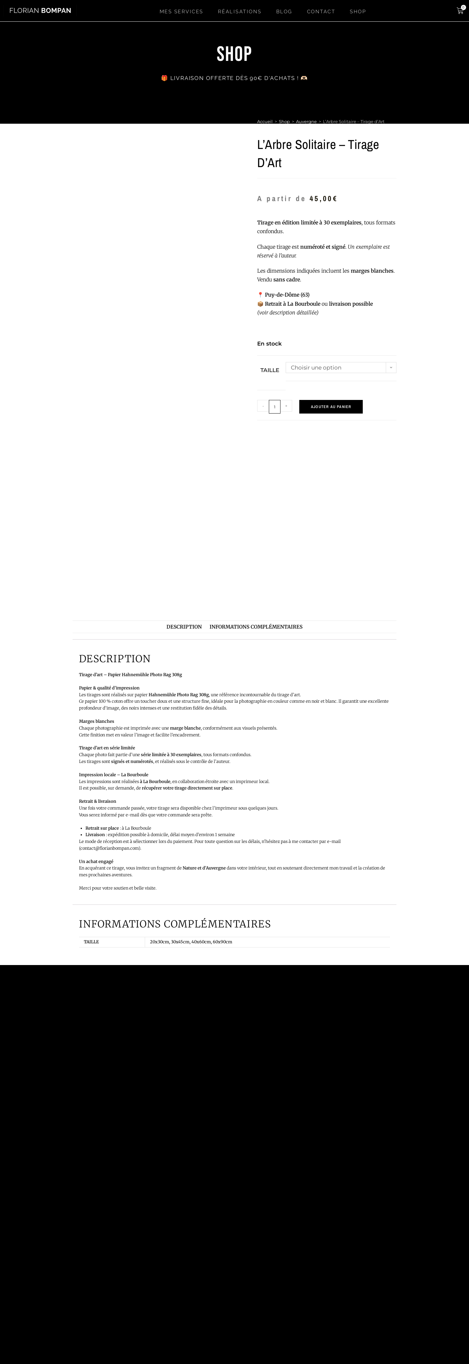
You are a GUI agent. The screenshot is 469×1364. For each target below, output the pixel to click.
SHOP (358, 12)
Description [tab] (184, 627)
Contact (321, 12)
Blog (284, 12)
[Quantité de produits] (274, 407)
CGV (392, 1337)
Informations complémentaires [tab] (256, 627)
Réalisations (240, 12)
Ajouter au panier (331, 406)
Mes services (181, 12)
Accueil (265, 121)
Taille (269, 370)
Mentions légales (393, 1319)
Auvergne (306, 121)
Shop (284, 121)
